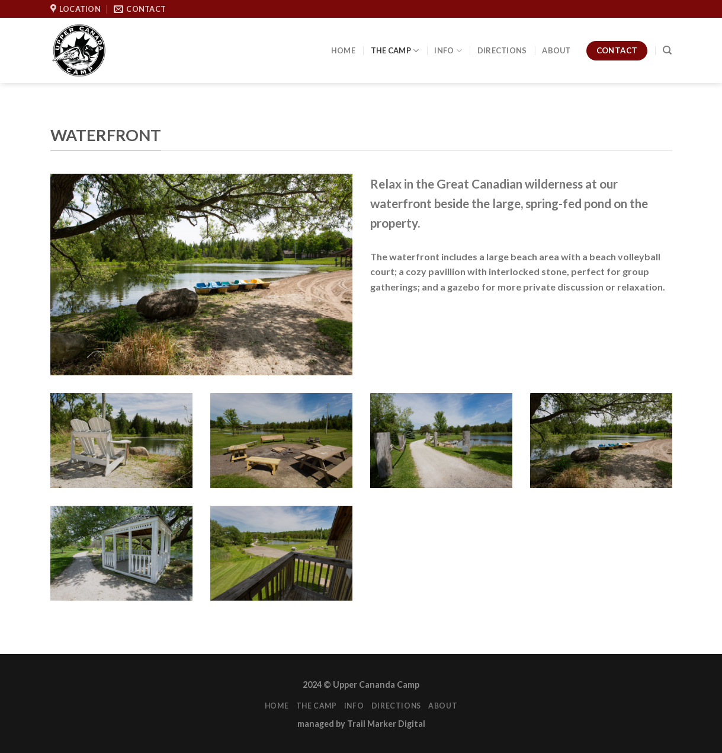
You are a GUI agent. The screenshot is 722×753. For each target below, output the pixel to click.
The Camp (395, 50)
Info (447, 50)
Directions (502, 50)
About (556, 50)
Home (343, 50)
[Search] (667, 50)
